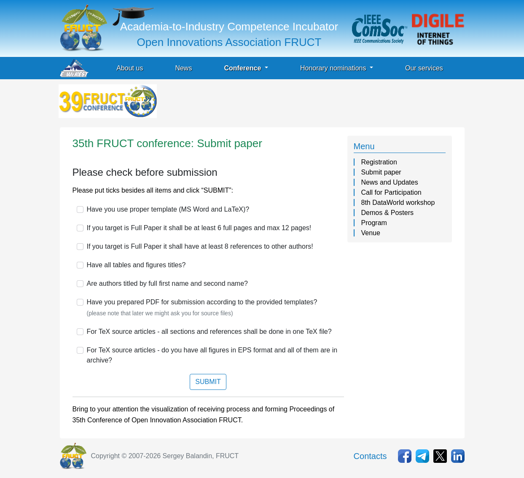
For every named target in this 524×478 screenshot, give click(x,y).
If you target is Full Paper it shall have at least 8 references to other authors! (200, 246)
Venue (370, 232)
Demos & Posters (387, 212)
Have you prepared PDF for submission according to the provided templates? (202, 302)
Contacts (370, 456)
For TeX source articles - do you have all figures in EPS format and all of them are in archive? (212, 355)
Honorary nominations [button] (334, 68)
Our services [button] (424, 68)
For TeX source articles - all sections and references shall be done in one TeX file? (209, 331)
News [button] (183, 68)
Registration (379, 162)
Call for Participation (391, 192)
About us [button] (129, 68)
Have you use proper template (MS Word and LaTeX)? (168, 209)
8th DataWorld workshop (398, 202)
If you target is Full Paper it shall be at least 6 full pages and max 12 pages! (199, 227)
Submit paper (381, 172)
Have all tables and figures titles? (136, 265)
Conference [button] (243, 68)
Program (374, 222)
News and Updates (389, 182)
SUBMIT (207, 381)
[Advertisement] (312, 103)
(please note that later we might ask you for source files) (160, 313)
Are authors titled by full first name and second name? (167, 283)
